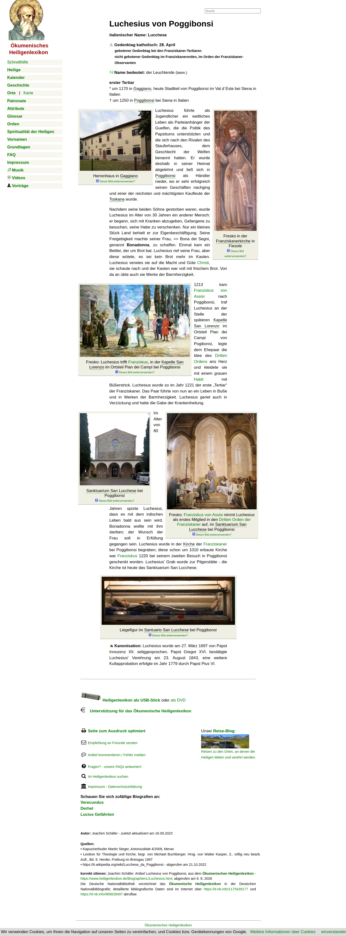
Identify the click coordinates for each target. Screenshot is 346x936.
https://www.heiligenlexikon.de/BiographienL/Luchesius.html (126, 878)
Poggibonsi (144, 100)
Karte (28, 93)
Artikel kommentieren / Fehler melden (117, 755)
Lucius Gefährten (97, 814)
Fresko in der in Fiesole (235, 246)
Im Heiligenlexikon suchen (108, 776)
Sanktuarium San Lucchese (111, 490)
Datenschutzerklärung (125, 787)
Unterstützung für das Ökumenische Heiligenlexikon (135, 711)
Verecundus (92, 802)
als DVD (178, 700)
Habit (199, 379)
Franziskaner (215, 544)
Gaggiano (142, 88)
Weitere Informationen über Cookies (282, 932)
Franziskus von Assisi (203, 514)
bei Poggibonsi (114, 495)
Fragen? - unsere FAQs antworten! (114, 767)
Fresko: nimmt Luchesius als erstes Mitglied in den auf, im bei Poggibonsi (211, 524)
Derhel (86, 808)
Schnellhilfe (17, 62)
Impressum (96, 787)
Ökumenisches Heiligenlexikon (168, 925)
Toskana (116, 199)
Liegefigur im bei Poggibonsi (168, 632)
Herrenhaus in (115, 178)
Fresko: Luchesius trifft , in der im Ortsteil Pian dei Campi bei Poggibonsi (135, 367)
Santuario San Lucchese (166, 630)
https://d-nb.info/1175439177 (226, 889)
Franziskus (138, 362)
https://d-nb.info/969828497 (101, 894)
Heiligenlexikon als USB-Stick (120, 700)
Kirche (189, 544)
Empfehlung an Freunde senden (112, 743)
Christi (203, 262)
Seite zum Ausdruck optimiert (116, 731)
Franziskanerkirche (233, 241)
